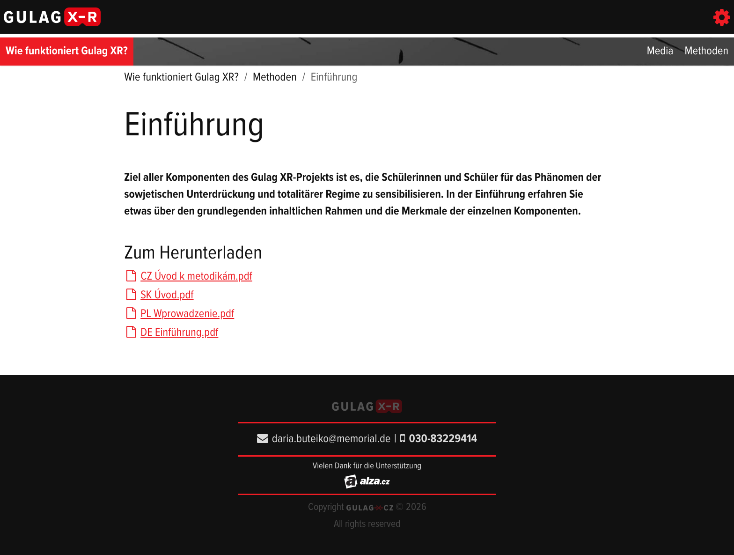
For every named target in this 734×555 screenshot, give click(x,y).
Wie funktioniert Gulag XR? (67, 51)
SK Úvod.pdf (158, 295)
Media (660, 51)
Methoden (706, 51)
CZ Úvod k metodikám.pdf (188, 276)
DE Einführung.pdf (171, 332)
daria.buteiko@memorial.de (324, 439)
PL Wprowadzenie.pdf (179, 314)
